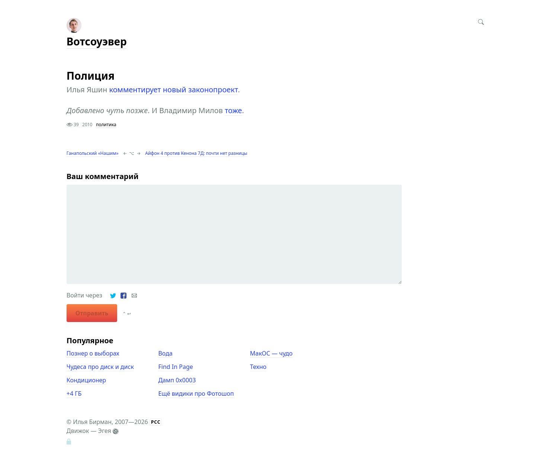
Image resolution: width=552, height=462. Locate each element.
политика (106, 124)
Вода (165, 353)
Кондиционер (86, 380)
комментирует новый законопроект (173, 90)
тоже (233, 110)
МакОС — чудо (271, 353)
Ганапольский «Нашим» (93, 153)
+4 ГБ (74, 393)
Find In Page (175, 367)
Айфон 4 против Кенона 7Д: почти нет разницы (196, 153)
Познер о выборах (93, 353)
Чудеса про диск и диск (100, 367)
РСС (156, 422)
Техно (258, 367)
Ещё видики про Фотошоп (196, 393)
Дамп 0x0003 (177, 380)
